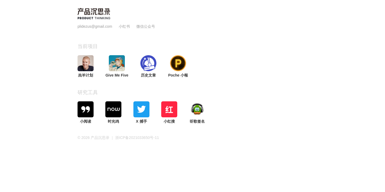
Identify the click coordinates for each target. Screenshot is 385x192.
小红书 (124, 26)
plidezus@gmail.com (95, 26)
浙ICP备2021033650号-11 (137, 137)
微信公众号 (145, 26)
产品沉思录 (100, 137)
